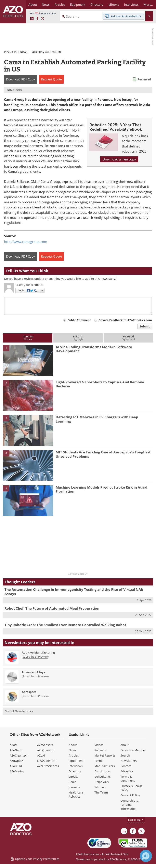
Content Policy (130, 795)
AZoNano (16, 750)
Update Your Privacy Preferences (35, 859)
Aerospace (29, 692)
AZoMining (17, 771)
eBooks (73, 776)
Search (125, 755)
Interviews (76, 766)
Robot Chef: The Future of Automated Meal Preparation (51, 608)
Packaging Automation (46, 52)
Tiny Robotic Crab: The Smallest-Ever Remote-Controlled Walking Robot (65, 624)
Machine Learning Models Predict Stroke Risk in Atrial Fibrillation (101, 489)
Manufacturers (104, 766)
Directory (75, 771)
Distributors (102, 771)
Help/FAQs (101, 782)
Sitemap (100, 787)
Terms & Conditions (127, 779)
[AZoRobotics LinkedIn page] (32, 18)
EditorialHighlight (78, 338)
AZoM (13, 745)
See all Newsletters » (19, 711)
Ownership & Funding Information (129, 805)
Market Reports (104, 755)
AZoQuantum (46, 750)
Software (100, 750)
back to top (136, 820)
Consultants (102, 776)
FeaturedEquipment (128, 338)
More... (149, 4)
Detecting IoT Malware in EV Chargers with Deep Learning (97, 419)
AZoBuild (16, 766)
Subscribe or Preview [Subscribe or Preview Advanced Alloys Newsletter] (35, 676)
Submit (145, 326)
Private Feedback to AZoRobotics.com (125, 320)
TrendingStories (27, 338)
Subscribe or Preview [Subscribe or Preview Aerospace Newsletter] (35, 696)
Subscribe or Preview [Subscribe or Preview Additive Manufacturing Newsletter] (35, 656)
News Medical (46, 761)
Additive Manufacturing (38, 652)
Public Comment (79, 320)
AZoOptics (17, 761)
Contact (125, 766)
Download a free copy (119, 159)
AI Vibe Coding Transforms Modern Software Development (94, 349)
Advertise (126, 771)
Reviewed (144, 79)
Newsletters (128, 761)
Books (73, 782)
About (73, 745)
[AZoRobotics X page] (42, 18)
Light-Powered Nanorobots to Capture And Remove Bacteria (100, 384)
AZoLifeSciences (48, 766)
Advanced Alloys (33, 672)
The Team (101, 792)
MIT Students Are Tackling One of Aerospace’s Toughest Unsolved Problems (103, 454)
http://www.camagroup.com (25, 242)
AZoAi (41, 755)
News (23, 52)
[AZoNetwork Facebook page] (37, 18)
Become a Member (133, 750)
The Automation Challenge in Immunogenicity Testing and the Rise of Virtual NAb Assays (73, 591)
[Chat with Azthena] (146, 856)
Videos (98, 745)
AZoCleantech (19, 755)
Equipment (76, 761)
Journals (74, 787)
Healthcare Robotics (76, 794)
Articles (74, 755)
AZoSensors (45, 745)
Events (98, 761)
